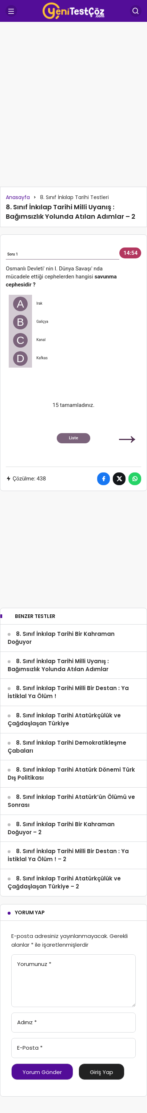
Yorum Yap (30, 912)
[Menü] (11, 11)
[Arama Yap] (136, 11)
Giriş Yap (101, 1072)
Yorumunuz (34, 964)
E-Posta (30, 1047)
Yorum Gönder (42, 1072)
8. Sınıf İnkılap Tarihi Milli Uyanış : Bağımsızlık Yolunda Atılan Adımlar (58, 665)
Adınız (27, 1022)
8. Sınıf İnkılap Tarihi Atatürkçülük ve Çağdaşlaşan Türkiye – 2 (64, 882)
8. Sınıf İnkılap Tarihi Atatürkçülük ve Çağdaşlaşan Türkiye (64, 719)
